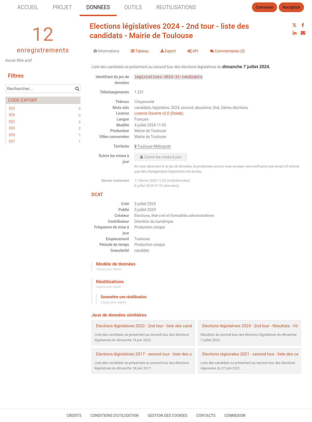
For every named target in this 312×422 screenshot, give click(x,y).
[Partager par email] (303, 33)
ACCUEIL (27, 7)
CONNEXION (234, 415)
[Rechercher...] (42, 88)
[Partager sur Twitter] (294, 25)
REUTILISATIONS (176, 7)
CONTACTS (206, 415)
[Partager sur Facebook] (303, 25)
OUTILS (133, 7)
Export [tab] (168, 51)
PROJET (62, 7)
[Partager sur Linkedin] (294, 33)
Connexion (264, 7)
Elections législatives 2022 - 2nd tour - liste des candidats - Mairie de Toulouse (167, 325)
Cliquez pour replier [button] (108, 287)
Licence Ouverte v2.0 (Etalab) (158, 113)
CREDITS (74, 415)
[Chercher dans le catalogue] (77, 88)
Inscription (291, 7)
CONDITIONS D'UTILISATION (114, 415)
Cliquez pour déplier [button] (109, 269)
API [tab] (193, 51)
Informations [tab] (106, 51)
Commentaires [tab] (227, 51)
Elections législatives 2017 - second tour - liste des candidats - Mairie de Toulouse (170, 354)
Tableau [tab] (139, 51)
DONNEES (98, 7)
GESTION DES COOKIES (168, 415)
